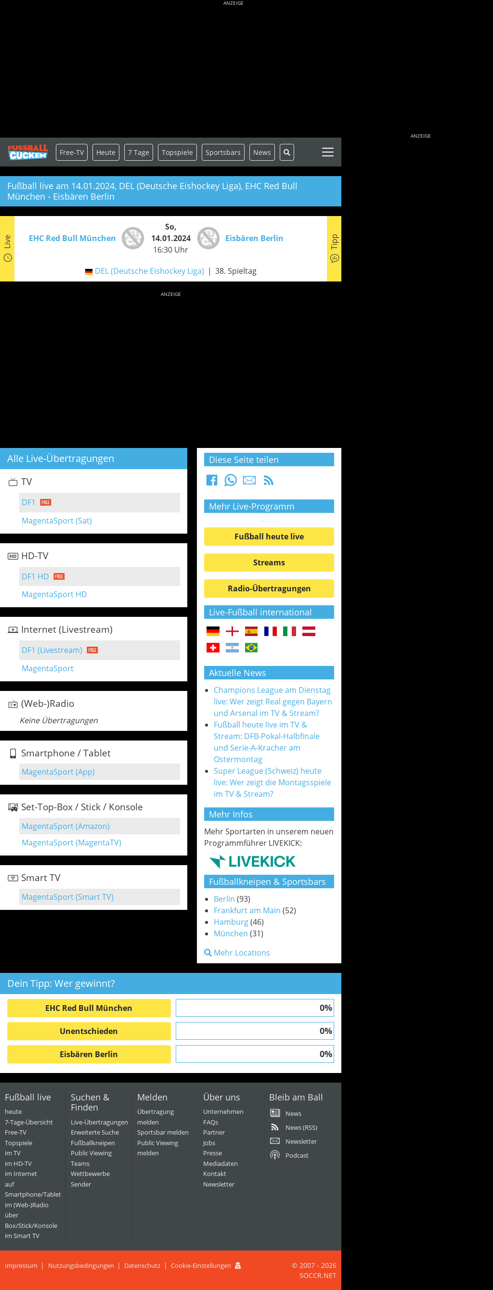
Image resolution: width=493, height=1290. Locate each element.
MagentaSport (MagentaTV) (71, 842)
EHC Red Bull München (88, 1008)
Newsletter (218, 1184)
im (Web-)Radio (27, 1205)
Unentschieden (89, 1031)
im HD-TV (18, 1163)
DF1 (29, 502)
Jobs (209, 1142)
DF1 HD (35, 576)
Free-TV (72, 152)
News (262, 152)
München (231, 933)
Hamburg (231, 922)
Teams (80, 1163)
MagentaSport (48, 668)
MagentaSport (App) (58, 771)
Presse (212, 1153)
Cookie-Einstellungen (201, 1265)
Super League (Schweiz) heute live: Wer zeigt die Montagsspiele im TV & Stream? (272, 782)
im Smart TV (22, 1235)
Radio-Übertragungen (269, 588)
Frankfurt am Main (247, 910)
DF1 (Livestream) (52, 650)
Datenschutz (142, 1265)
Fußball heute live (269, 536)
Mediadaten (220, 1163)
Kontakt (214, 1173)
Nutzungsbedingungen (81, 1265)
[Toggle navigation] (327, 152)
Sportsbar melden (163, 1132)
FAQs (210, 1122)
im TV (13, 1153)
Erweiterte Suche (95, 1132)
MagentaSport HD (54, 594)
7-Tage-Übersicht (29, 1122)
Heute (106, 152)
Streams (269, 562)
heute (13, 1111)
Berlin (224, 899)
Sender (81, 1184)
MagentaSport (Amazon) (66, 826)
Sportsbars (223, 152)
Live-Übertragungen (99, 1122)
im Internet (21, 1173)
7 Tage (138, 152)
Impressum (21, 1265)
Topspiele (18, 1142)
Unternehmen (223, 1111)
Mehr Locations (237, 952)
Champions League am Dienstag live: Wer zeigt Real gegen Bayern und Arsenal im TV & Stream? (273, 701)
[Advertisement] (233, 70)
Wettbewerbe (90, 1173)
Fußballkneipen (93, 1142)
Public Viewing (91, 1153)
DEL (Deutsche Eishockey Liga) (149, 271)
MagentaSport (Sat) (57, 520)
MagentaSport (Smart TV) (68, 897)
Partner (214, 1132)
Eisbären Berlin (89, 1054)
